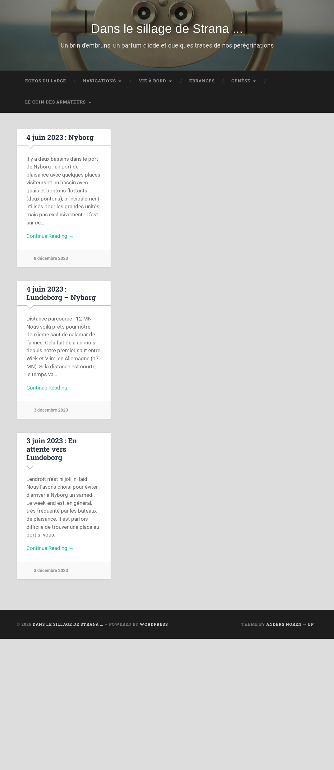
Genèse (240, 81)
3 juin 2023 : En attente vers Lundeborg (63, 446)
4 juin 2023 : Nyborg (59, 137)
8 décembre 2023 (51, 259)
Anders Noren (284, 618)
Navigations (99, 81)
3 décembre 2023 (51, 411)
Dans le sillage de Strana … (68, 618)
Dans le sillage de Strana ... (167, 29)
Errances (202, 81)
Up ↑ (312, 618)
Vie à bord (152, 81)
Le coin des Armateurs (55, 102)
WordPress (154, 618)
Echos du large (45, 81)
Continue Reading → (50, 237)
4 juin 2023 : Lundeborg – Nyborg (61, 294)
